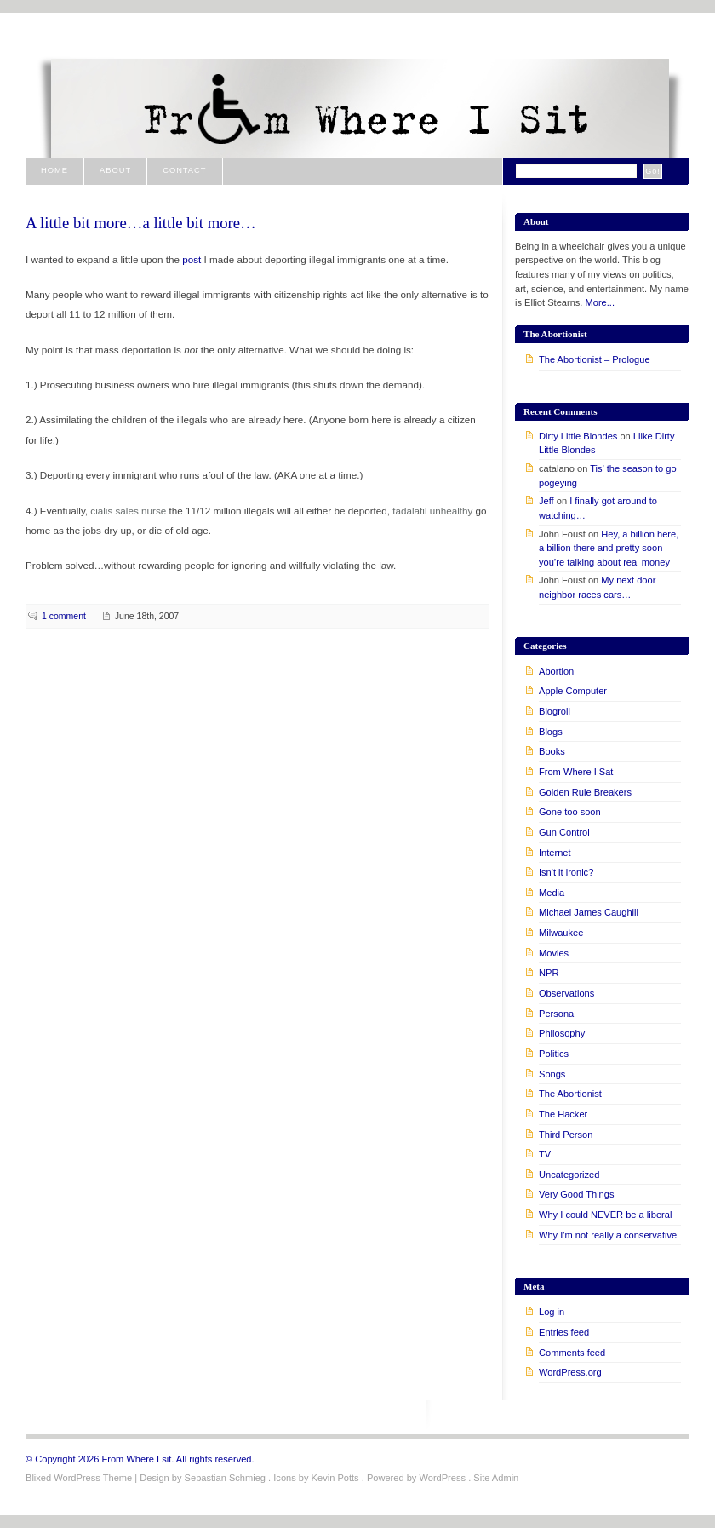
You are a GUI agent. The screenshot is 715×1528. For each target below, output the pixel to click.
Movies (554, 953)
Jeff (546, 501)
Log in (551, 1312)
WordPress (442, 1478)
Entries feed (564, 1332)
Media (551, 893)
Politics (554, 1053)
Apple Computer (573, 691)
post (191, 259)
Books (552, 751)
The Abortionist (570, 1094)
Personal (557, 1013)
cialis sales (114, 510)
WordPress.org (570, 1372)
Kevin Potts (335, 1478)
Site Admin (495, 1478)
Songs (552, 1074)
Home (54, 170)
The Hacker (563, 1114)
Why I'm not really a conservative (608, 1235)
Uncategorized (569, 1174)
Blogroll (554, 711)
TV (545, 1154)
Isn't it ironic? (566, 872)
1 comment (64, 616)
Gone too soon (570, 812)
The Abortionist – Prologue (594, 359)
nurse (153, 510)
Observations (566, 993)
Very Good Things (576, 1194)
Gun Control (564, 832)
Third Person (565, 1134)
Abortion (556, 671)
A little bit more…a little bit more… (141, 223)
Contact (184, 170)
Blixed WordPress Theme (79, 1478)
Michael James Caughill (588, 912)
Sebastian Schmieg (225, 1478)
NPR (548, 973)
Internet (555, 852)
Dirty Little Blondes (578, 436)
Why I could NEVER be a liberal (605, 1214)
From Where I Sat (576, 772)
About (115, 170)
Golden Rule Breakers (585, 792)
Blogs (551, 732)
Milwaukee (561, 933)
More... (600, 302)
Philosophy (562, 1033)
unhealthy (451, 510)
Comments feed (572, 1352)
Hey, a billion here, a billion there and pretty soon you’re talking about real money (608, 548)
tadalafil (409, 510)
